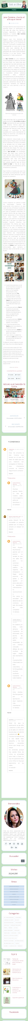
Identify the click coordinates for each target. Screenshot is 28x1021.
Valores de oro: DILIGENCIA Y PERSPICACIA (16, 970)
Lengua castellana (14, 896)
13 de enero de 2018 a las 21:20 (17, 621)
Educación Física (14, 891)
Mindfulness (7, 933)
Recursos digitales (19, 940)
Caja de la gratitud (18, 997)
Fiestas (16, 367)
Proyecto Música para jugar (10, 938)
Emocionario (18, 922)
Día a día (17, 920)
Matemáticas (14, 902)
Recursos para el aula (9, 943)
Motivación (13, 933)
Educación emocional (9, 922)
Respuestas (11, 478)
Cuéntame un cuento (8, 920)
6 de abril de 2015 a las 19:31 (16, 517)
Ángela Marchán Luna (15, 516)
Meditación (16, 930)
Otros (19, 933)
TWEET (17, 374)
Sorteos (17, 943)
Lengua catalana (14, 899)
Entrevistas (6, 925)
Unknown (11, 449)
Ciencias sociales (14, 889)
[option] (14, 397)
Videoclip (20, 945)
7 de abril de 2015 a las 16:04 (17, 544)
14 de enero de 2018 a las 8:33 (17, 688)
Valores (6, 945)
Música (14, 904)
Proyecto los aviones (8, 940)
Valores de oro (12, 945)
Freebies (10, 927)
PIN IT (18, 378)
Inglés (14, 894)
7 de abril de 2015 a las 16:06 (17, 485)
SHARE (11, 374)
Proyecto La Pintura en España (11, 935)
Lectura (15, 927)
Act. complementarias (9, 917)
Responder (11, 473)
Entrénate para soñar (15, 925)
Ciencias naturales (14, 886)
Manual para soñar (8, 930)
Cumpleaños (18, 917)
